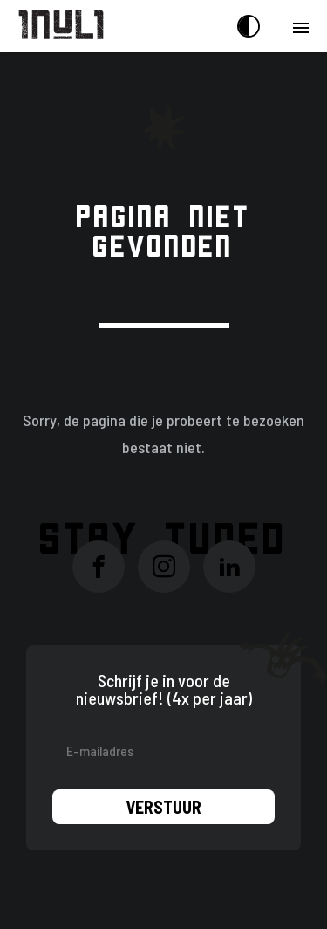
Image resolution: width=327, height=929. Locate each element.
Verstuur (163, 806)
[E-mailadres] (163, 750)
